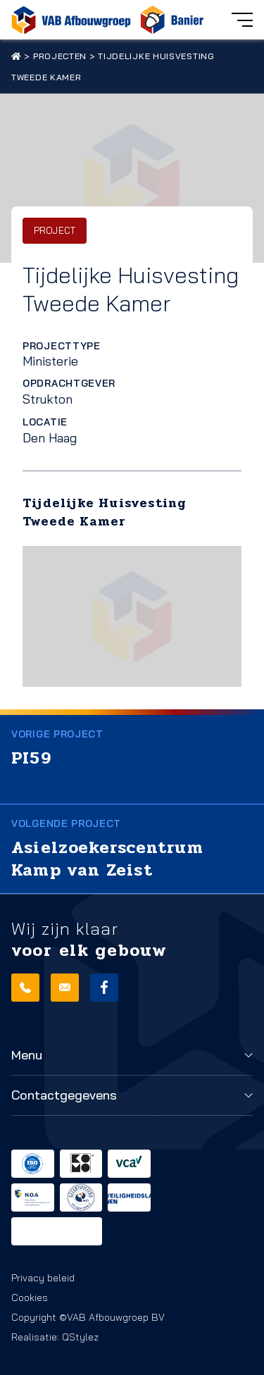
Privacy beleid (43, 1277)
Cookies (29, 1297)
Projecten (60, 56)
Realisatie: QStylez (55, 1337)
